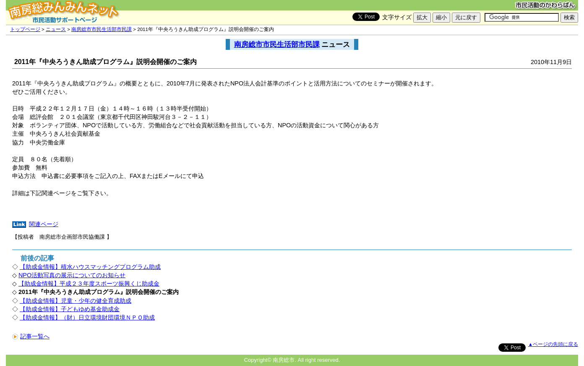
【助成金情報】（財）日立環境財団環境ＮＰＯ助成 (87, 317)
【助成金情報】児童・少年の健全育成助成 (75, 300)
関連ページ (43, 224)
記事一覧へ (31, 336)
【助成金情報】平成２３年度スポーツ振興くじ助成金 (88, 283)
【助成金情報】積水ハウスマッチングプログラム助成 (90, 266)
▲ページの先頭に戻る (553, 344)
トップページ (25, 29)
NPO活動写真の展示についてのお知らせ (71, 275)
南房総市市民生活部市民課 (101, 29)
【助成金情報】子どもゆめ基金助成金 (70, 309)
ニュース (56, 29)
